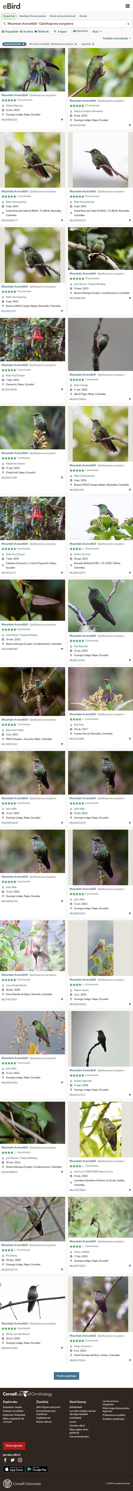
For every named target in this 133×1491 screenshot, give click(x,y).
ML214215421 (9, 999)
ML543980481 (9, 649)
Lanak (73, 1422)
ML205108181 (9, 389)
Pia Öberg (11, 1255)
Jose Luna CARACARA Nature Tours (93, 1171)
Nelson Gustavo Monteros (88, 111)
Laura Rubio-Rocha (16, 985)
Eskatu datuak (44, 1422)
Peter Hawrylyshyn (16, 202)
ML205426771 (9, 220)
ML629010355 (78, 823)
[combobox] (66, 23)
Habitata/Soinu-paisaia (32, 16)
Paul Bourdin (81, 646)
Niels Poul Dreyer (15, 375)
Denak (83, 16)
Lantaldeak (75, 1418)
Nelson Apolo (81, 990)
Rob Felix (79, 725)
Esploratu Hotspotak (14, 1415)
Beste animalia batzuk (62, 16)
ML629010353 (9, 1082)
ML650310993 (9, 1348)
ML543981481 (77, 298)
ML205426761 (78, 220)
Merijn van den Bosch (18, 1334)
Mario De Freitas (15, 730)
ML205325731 (9, 1269)
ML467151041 (77, 660)
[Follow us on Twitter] (12, 1460)
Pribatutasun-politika (114, 1415)
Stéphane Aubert (15, 463)
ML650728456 (78, 399)
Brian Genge (81, 385)
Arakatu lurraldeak (13, 1411)
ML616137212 (77, 1095)
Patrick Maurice (14, 105)
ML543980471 (9, 1172)
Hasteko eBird (77, 1425)
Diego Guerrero (83, 1346)
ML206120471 (77, 573)
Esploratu (10, 1402)
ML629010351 (77, 913)
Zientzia (42, 1402)
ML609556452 (78, 1004)
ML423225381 (78, 125)
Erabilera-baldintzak (113, 1419)
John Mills (11, 809)
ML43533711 (8, 573)
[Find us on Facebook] (5, 1460)
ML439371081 (9, 477)
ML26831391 (77, 490)
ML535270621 (78, 1190)
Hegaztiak (9, 16)
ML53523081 (77, 739)
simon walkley (82, 1252)
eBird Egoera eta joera (48, 1407)
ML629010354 (9, 901)
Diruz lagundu (14, 1445)
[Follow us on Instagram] (20, 1460)
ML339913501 (9, 744)
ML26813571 (8, 311)
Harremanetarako (79, 1436)
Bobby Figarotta (83, 1081)
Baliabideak (76, 1407)
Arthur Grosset (82, 554)
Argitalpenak (43, 1418)
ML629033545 (9, 823)
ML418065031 (9, 120)
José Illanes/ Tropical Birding (89, 284)
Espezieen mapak (12, 1407)
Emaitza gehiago (66, 1376)
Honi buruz (78, 1402)
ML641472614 (77, 1360)
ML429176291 (77, 1266)
